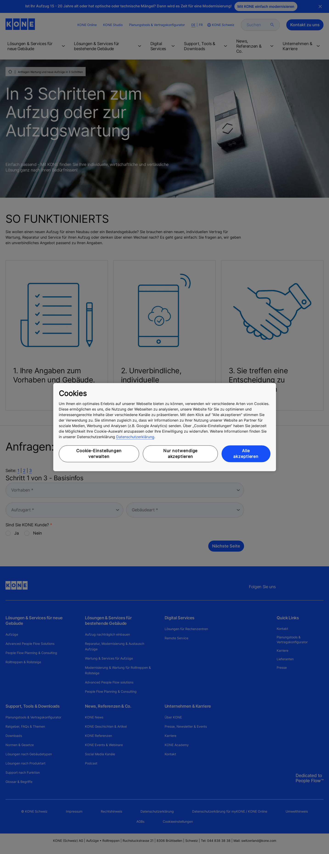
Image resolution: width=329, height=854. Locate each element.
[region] (164, 427)
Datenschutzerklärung (135, 437)
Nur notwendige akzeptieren (180, 454)
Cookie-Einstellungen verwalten (99, 454)
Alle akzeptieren (246, 454)
